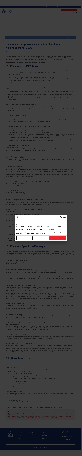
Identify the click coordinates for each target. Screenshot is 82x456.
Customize (41, 238)
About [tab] (58, 220)
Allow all (57, 238)
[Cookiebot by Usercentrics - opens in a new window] (61, 217)
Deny (24, 238)
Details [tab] (41, 220)
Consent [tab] (23, 220)
